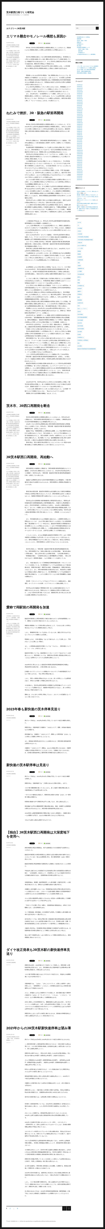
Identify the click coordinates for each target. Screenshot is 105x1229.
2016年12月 (80, 150)
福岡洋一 (80, 291)
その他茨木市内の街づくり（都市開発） (86, 54)
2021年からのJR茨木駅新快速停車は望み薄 (38, 1028)
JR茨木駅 (8, 45)
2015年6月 (79, 179)
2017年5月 (79, 143)
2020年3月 (79, 112)
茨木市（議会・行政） (82, 40)
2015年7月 (79, 178)
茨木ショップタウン (82, 308)
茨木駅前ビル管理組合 (83, 340)
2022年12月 (80, 98)
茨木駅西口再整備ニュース (83, 47)
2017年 (79, 222)
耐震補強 (80, 300)
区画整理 (80, 257)
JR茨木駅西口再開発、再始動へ (29, 457)
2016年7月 (79, 159)
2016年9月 (79, 155)
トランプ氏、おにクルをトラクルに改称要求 (87, 66)
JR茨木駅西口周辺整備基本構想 (85, 239)
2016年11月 (80, 152)
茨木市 (14, 64)
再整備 (10, 61)
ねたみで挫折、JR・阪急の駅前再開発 (34, 113)
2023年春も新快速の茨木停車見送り (33, 709)
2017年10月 (80, 138)
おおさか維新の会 (82, 245)
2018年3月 (79, 133)
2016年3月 (79, 166)
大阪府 (9, 630)
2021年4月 (79, 105)
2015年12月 (80, 171)
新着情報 (13, 45)
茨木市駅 (80, 331)
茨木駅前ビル (11, 66)
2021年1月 (79, 107)
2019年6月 (79, 117)
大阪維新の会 (81, 268)
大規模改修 (80, 259)
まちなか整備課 (12, 59)
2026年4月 (79, 85)
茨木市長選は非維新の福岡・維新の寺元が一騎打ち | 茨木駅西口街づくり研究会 (87, 208)
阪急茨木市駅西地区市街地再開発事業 (87, 348)
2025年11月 (80, 88)
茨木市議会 (80, 314)
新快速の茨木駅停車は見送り (27, 765)
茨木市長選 (80, 326)
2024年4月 (79, 93)
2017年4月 (79, 145)
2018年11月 (80, 124)
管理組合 (80, 294)
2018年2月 (79, 135)
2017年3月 (79, 147)
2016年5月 (79, 162)
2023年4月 (79, 97)
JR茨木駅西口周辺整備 (13, 56)
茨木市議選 (80, 320)
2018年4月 (79, 131)
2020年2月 (79, 114)
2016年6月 (79, 160)
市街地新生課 (81, 274)
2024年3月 (79, 95)
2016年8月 (79, 157)
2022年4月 (79, 100)
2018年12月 (80, 122)
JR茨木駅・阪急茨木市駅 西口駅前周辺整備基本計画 (13, 54)
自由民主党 (80, 303)
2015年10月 (80, 174)
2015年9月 (79, 176)
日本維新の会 (81, 285)
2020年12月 (80, 109)
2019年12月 (80, 116)
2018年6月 (79, 129)
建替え (11, 62)
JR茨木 (15, 50)
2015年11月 (80, 172)
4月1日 (8, 623)
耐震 (79, 297)
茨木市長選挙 (81, 328)
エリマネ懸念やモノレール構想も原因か (36, 36)
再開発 (14, 61)
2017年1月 (79, 148)
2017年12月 (80, 136)
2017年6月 (79, 141)
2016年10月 (80, 153)
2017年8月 (79, 140)
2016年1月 (79, 169)
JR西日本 (15, 628)
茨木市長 (80, 323)
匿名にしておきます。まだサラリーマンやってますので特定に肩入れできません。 (87, 196)
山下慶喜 (80, 271)
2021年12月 (80, 102)
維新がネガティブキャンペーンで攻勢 (86, 200)
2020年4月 (79, 110)
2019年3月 (79, 121)
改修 (79, 280)
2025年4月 (79, 90)
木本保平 (80, 288)
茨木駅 (79, 334)
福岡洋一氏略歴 (80, 207)
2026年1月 (79, 86)
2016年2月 (79, 167)
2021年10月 (80, 104)
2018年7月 (79, 128)
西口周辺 (79, 45)
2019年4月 (79, 119)
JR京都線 (10, 50)
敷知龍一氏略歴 (80, 195)
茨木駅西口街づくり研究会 (20, 12)
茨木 (15, 62)
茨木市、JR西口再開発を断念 (28, 406)
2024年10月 (80, 91)
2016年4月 (79, 164)
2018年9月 (79, 126)
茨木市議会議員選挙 (82, 317)
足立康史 (80, 346)
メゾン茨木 (80, 248)
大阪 (79, 262)
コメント (8, 68)
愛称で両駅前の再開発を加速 (27, 607)
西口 (16, 66)
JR (7, 50)
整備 (79, 282)
